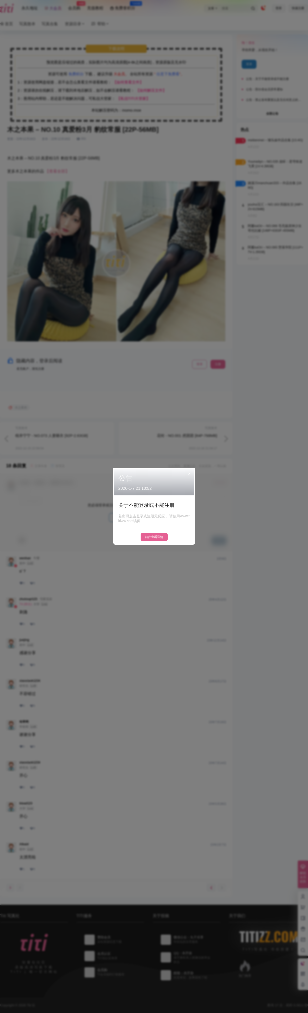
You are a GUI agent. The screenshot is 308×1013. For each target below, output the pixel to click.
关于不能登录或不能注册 (146, 505)
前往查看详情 (154, 537)
